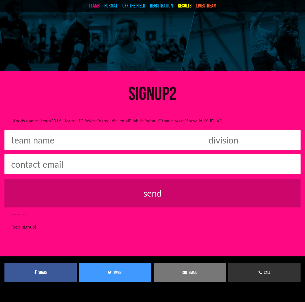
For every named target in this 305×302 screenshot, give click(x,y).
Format (110, 6)
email (190, 272)
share (40, 272)
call (264, 272)
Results (184, 6)
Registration (161, 6)
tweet (115, 272)
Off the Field (133, 6)
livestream (206, 6)
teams (94, 6)
